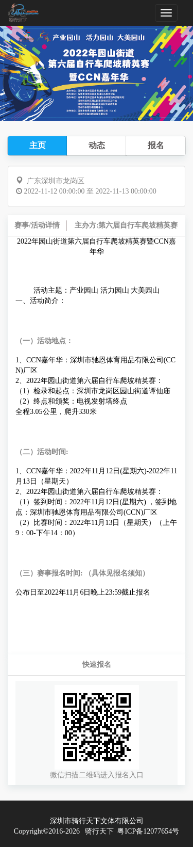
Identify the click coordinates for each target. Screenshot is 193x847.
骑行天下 (99, 831)
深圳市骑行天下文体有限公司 (97, 821)
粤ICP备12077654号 (148, 831)
